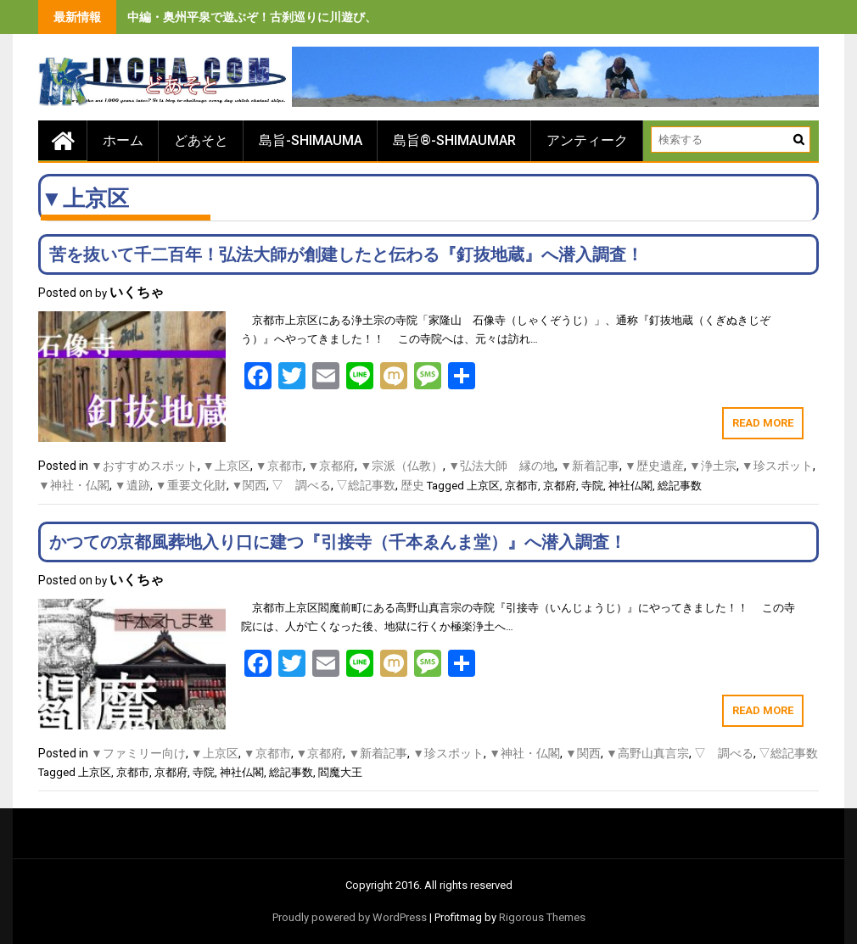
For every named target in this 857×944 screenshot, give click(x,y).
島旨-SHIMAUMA (310, 140)
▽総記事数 (365, 485)
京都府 (559, 485)
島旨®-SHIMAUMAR (454, 140)
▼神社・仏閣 (73, 485)
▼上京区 (226, 465)
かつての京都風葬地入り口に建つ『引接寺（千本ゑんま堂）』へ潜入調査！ (337, 542)
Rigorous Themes (542, 917)
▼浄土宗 (713, 465)
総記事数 (680, 485)
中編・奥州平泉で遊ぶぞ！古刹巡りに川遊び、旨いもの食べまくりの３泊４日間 (341, 17)
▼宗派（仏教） (401, 465)
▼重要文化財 (191, 485)
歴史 (412, 485)
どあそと (201, 140)
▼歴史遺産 (654, 465)
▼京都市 (279, 465)
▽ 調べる (301, 485)
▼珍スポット (777, 465)
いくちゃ (136, 292)
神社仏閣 (630, 485)
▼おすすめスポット (144, 465)
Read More (762, 422)
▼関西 (249, 485)
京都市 (521, 485)
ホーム (123, 140)
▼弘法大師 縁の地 (501, 465)
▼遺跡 (132, 485)
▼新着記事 (589, 465)
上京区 (483, 485)
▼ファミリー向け (138, 753)
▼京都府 (332, 465)
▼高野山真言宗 (647, 753)
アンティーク (587, 140)
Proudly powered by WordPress (349, 917)
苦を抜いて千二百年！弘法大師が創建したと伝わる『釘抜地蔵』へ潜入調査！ (346, 254)
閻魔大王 (340, 772)
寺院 (592, 485)
